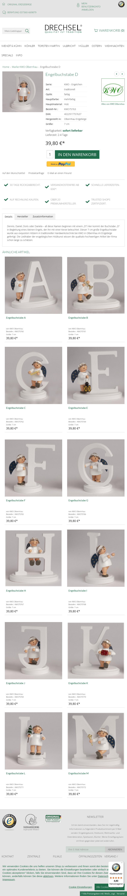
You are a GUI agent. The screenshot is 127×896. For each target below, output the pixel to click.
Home (5, 67)
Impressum (8, 894)
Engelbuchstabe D (50, 67)
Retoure (108, 872)
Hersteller (22, 216)
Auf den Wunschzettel (13, 173)
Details (8, 216)
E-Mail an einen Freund (59, 173)
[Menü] (122, 863)
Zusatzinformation (43, 216)
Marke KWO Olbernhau (25, 67)
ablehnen (48, 890)
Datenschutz (105, 890)
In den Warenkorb (77, 154)
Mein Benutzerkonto (91, 5)
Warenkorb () (112, 30)
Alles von (113, 104)
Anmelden (88, 9)
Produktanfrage (36, 173)
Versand (120, 893)
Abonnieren (115, 849)
